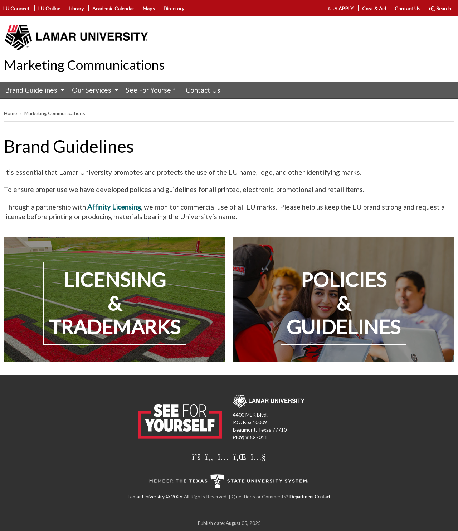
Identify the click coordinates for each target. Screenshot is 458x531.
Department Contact (309, 497)
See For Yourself (151, 90)
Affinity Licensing (114, 207)
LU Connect (16, 8)
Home (10, 113)
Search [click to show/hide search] (440, 8)
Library (76, 8)
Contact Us (407, 8)
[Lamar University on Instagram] (223, 457)
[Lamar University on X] (196, 457)
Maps (149, 8)
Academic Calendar (113, 8)
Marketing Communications (84, 65)
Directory (174, 8)
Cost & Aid (374, 8)
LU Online (49, 8)
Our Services (91, 90)
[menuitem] (33, 90)
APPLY (341, 8)
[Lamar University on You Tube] (258, 457)
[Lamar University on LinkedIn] (240, 457)
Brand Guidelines (31, 90)
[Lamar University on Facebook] (209, 457)
